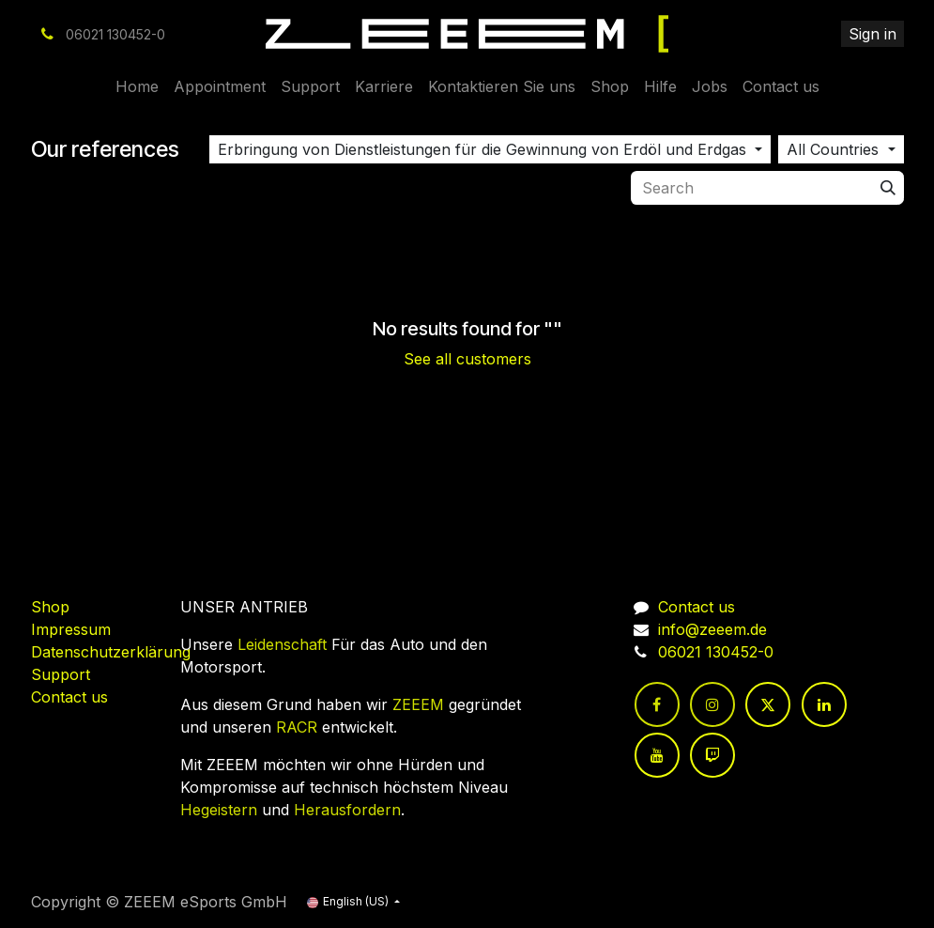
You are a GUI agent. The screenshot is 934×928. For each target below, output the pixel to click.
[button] (490, 149)
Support (60, 674)
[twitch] (712, 755)
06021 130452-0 (715, 651)
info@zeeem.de (712, 629)
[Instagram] (712, 704)
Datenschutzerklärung (111, 651)
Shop (50, 606)
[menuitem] (137, 86)
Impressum (71, 629)
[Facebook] (657, 704)
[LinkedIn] (824, 704)
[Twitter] (767, 704)
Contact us (69, 697)
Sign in (872, 33)
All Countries (833, 149)
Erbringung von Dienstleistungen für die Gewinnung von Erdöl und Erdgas (482, 149)
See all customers (467, 358)
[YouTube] (657, 755)
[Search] (888, 188)
